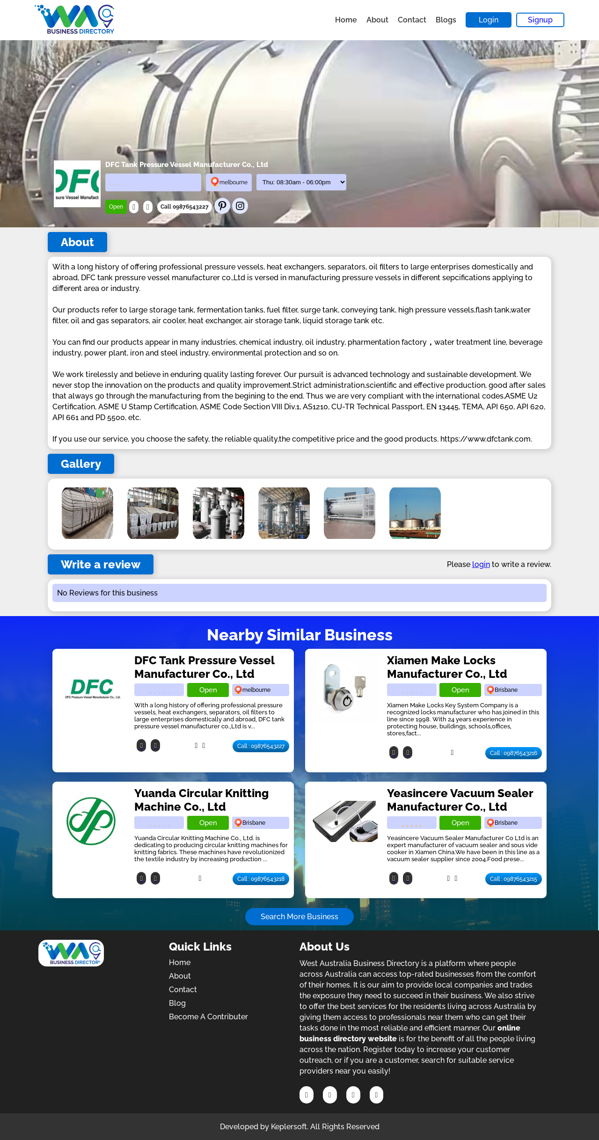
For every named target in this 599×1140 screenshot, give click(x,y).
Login (488, 19)
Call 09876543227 (185, 206)
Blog (177, 1003)
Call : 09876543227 (261, 746)
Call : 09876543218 (261, 879)
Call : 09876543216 (513, 753)
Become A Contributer (208, 1016)
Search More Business (299, 916)
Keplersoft (289, 1126)
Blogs (446, 19)
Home (346, 19)
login (481, 564)
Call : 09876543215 (513, 879)
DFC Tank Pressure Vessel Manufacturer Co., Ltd (204, 667)
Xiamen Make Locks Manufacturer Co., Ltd (447, 667)
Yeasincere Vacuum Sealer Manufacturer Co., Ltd (460, 799)
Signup (540, 19)
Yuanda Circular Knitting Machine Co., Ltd (201, 799)
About (377, 19)
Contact (412, 19)
